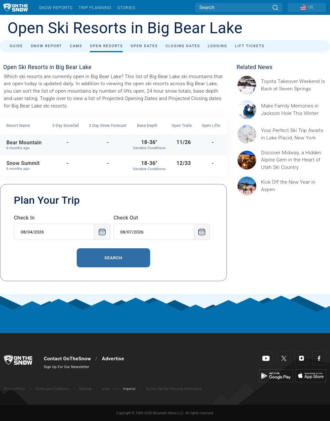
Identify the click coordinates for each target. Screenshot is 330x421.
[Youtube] (266, 358)
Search (113, 257)
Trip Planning (94, 7)
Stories (126, 7)
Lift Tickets (249, 46)
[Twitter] (284, 358)
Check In (24, 218)
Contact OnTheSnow (67, 359)
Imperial (129, 389)
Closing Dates (183, 46)
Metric (117, 389)
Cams (76, 46)
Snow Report (46, 46)
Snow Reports (55, 7)
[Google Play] (276, 375)
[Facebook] (319, 358)
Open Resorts (106, 46)
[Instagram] (301, 358)
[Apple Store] (311, 375)
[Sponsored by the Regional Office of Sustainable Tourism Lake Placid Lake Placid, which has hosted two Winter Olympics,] (293, 134)
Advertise (113, 359)
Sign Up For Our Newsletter (66, 367)
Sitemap (85, 389)
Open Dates (144, 46)
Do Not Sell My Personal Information (174, 389)
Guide (16, 46)
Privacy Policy (14, 389)
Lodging (217, 46)
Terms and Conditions (52, 389)
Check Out (125, 218)
